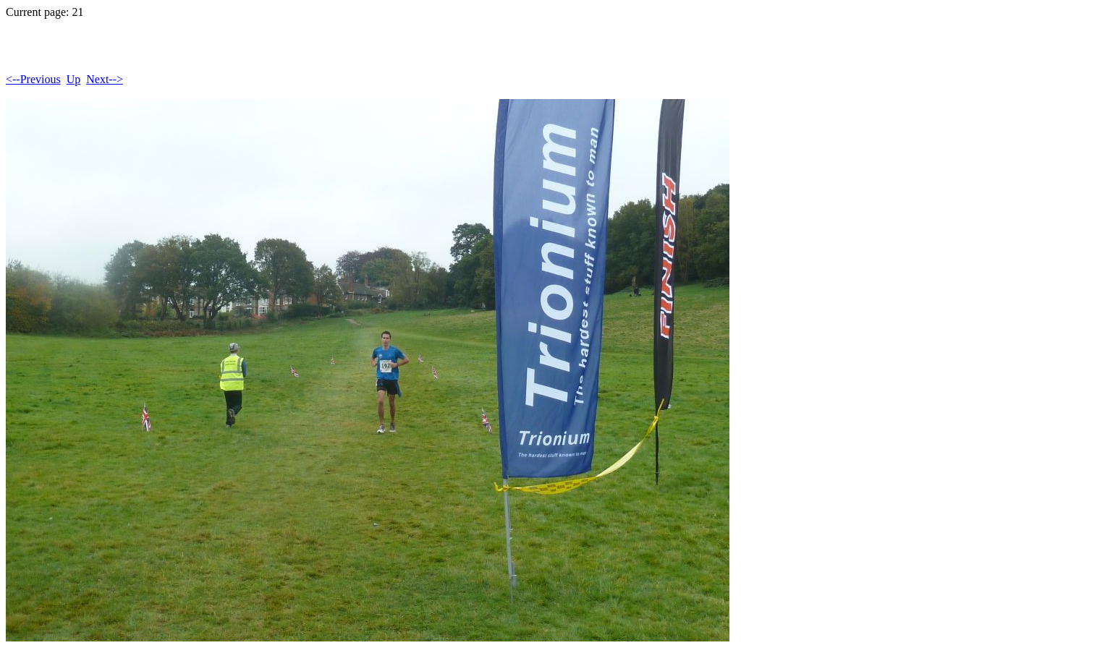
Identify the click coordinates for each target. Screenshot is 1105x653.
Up (74, 79)
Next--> (104, 79)
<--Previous (33, 79)
